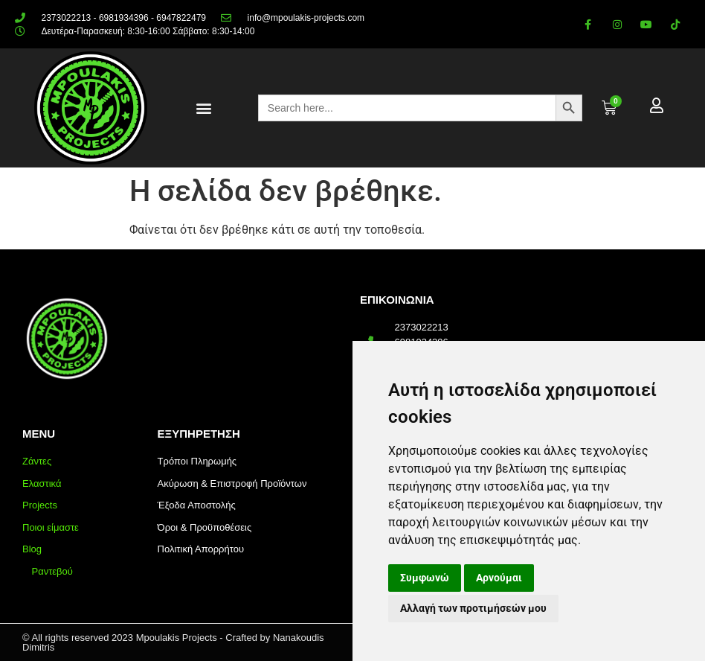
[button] (204, 108)
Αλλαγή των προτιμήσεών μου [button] (473, 608)
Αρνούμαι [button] (499, 578)
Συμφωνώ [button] (424, 578)
